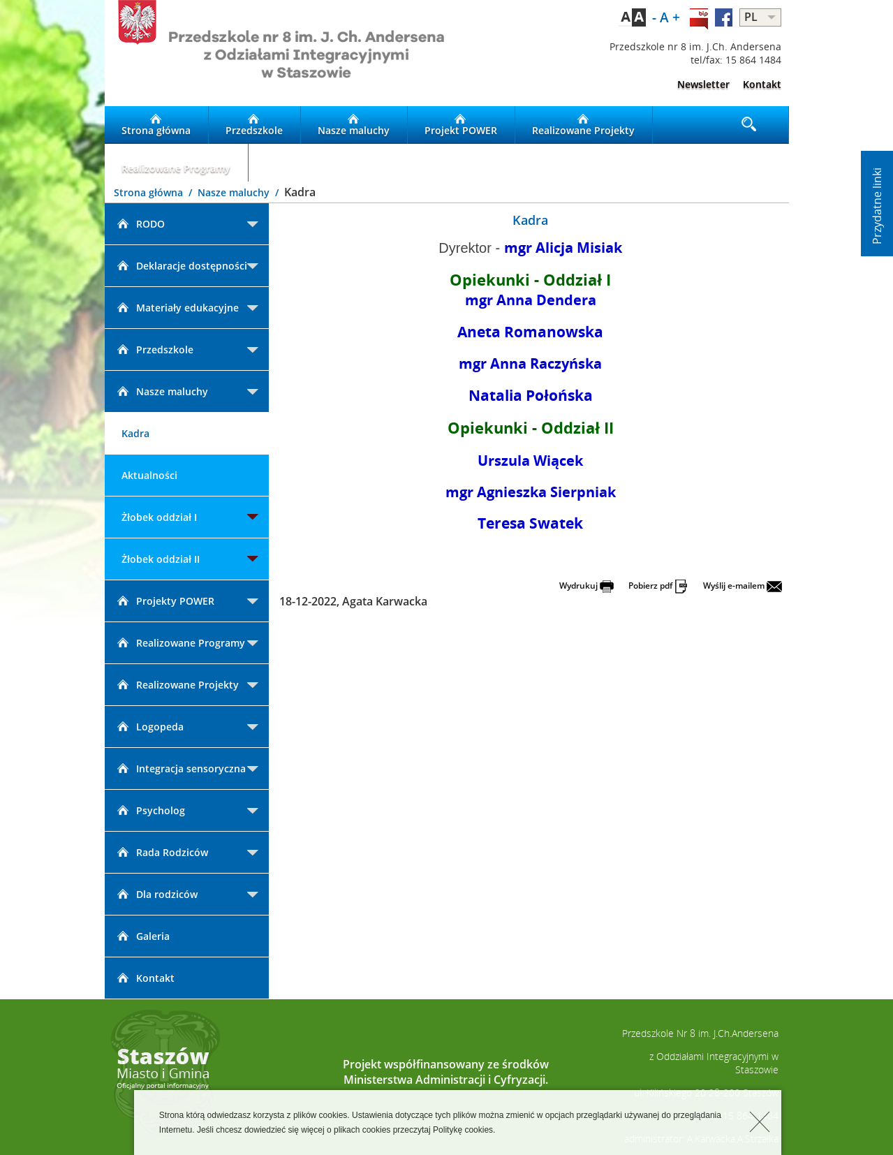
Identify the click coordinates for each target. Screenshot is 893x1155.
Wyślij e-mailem (742, 585)
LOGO (276, 53)
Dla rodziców (156, 894)
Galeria (142, 936)
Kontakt (762, 84)
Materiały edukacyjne (177, 308)
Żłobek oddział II (160, 559)
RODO (140, 224)
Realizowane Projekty (583, 125)
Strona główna (156, 125)
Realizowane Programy (175, 163)
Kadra (135, 433)
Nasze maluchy (354, 125)
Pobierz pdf (658, 585)
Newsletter (703, 84)
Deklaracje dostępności (181, 266)
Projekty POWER (164, 601)
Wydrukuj (586, 585)
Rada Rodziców (161, 852)
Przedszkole (254, 125)
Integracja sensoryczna (180, 768)
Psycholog (150, 810)
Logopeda (149, 727)
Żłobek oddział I (159, 517)
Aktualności (149, 475)
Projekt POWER (461, 125)
